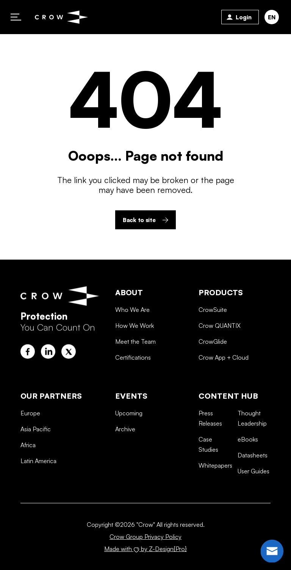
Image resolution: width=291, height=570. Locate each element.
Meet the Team (135, 367)
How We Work (134, 351)
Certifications (133, 383)
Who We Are (132, 335)
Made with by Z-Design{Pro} (145, 549)
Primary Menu (16, 17)
